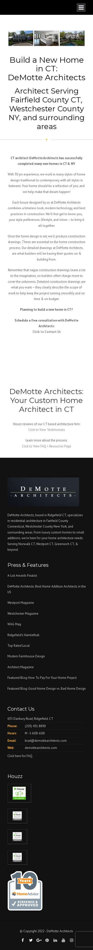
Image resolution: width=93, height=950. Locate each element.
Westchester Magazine (22, 613)
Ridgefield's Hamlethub (23, 635)
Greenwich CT (64, 544)
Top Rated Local (18, 646)
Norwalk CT (26, 544)
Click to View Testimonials (46, 430)
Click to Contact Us (46, 332)
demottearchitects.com (41, 748)
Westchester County (39, 526)
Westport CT (44, 544)
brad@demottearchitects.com (46, 741)
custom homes (61, 532)
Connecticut (15, 526)
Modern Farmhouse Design (26, 656)
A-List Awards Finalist (22, 575)
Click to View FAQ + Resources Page (46, 446)
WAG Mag (14, 624)
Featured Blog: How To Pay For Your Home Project (42, 678)
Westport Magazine (20, 603)
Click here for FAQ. (20, 756)
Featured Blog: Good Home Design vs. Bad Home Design (46, 688)
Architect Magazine (20, 667)
